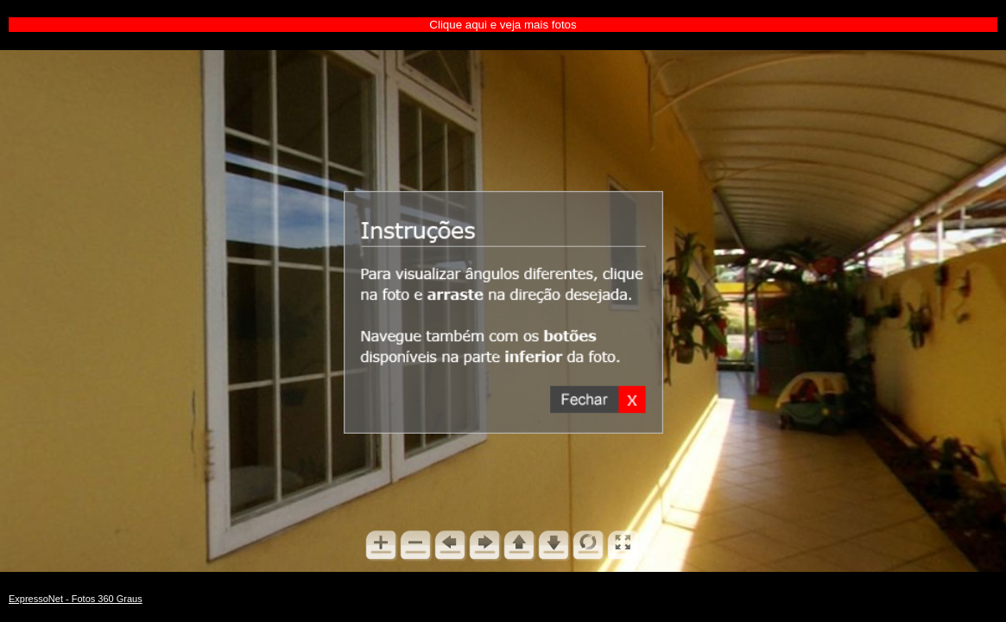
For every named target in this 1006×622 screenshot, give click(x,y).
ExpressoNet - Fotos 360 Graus (75, 598)
